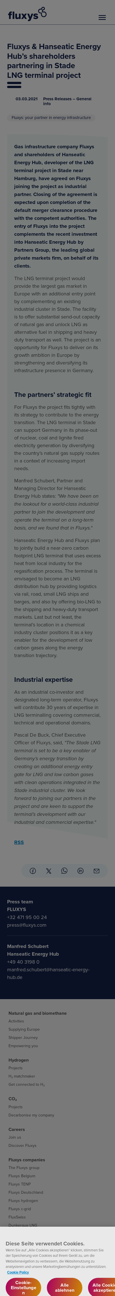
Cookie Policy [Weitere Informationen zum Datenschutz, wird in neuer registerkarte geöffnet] (18, 1275)
